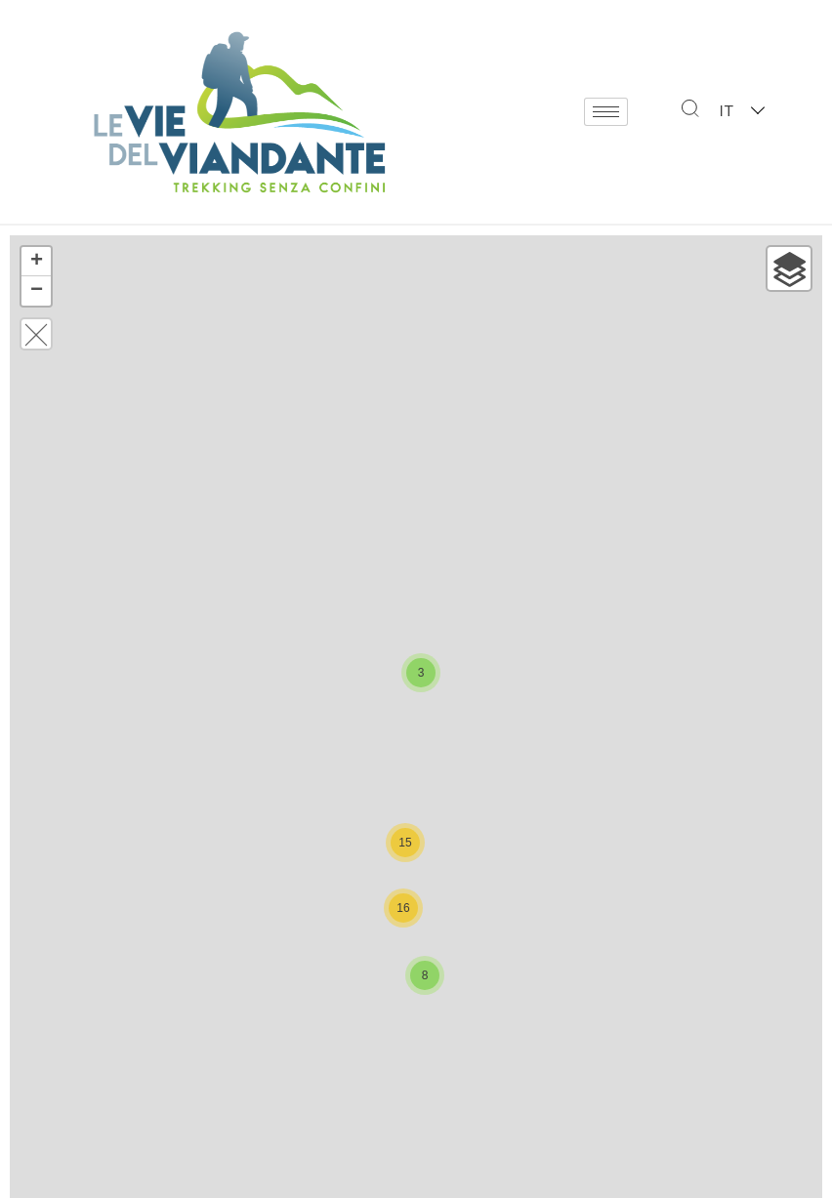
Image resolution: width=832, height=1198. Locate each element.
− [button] (36, 291)
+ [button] (36, 261)
